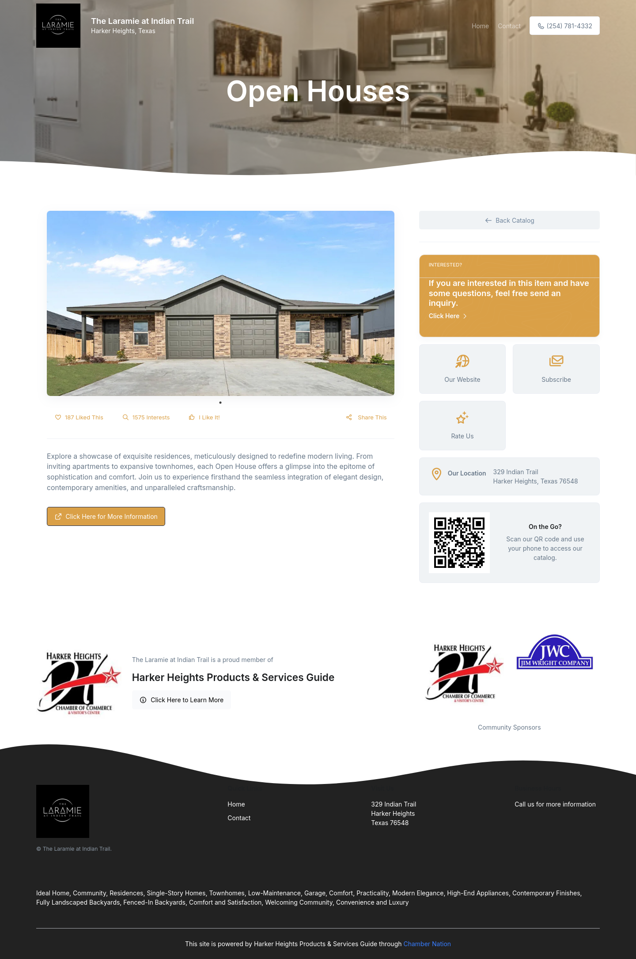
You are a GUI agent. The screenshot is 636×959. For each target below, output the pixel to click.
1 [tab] (220, 402)
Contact (509, 26)
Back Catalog (509, 220)
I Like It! (204, 417)
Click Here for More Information (106, 516)
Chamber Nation (427, 944)
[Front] (60, 26)
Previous (412, 672)
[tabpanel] (220, 303)
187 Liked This (78, 417)
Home (480, 26)
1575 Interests (146, 417)
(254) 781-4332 (564, 26)
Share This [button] (365, 417)
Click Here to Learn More (182, 700)
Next (606, 672)
